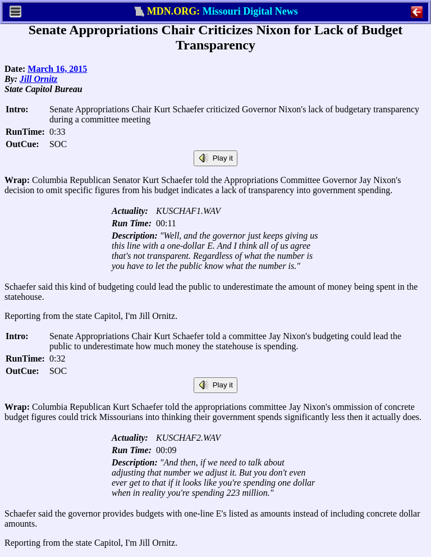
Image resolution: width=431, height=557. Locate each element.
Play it (215, 158)
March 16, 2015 (57, 69)
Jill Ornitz (38, 79)
